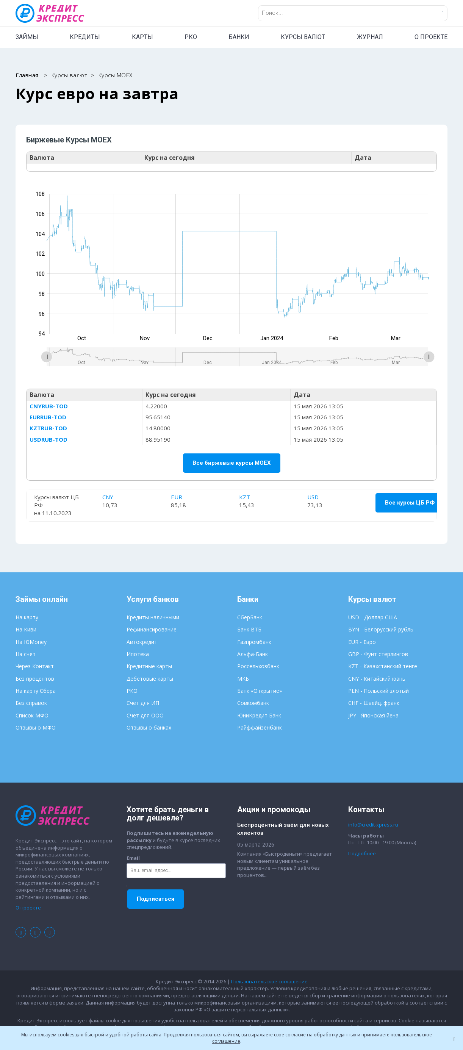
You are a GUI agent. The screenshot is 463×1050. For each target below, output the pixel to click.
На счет (26, 654)
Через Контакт (35, 666)
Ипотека (138, 654)
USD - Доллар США (372, 617)
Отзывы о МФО (36, 727)
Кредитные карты (149, 666)
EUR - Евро (362, 642)
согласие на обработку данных (320, 1034)
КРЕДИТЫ (85, 37)
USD (312, 497)
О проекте (28, 908)
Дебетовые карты (150, 679)
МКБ (243, 679)
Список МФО (32, 715)
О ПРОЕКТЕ (431, 37)
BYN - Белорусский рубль (380, 630)
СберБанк (249, 617)
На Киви (26, 630)
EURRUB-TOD (48, 417)
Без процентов (35, 679)
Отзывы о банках (149, 727)
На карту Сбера (36, 691)
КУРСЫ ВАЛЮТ (303, 37)
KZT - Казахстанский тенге (382, 666)
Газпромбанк (254, 642)
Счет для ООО (145, 715)
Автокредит (142, 642)
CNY (108, 497)
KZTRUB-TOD (49, 428)
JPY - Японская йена (373, 715)
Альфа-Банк (252, 654)
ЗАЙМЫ (27, 37)
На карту (27, 617)
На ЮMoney (31, 642)
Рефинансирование (152, 630)
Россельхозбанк (258, 666)
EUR (176, 497)
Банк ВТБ (249, 630)
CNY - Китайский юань (376, 679)
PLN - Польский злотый (378, 691)
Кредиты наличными (153, 617)
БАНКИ (238, 37)
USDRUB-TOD (49, 439)
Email (133, 858)
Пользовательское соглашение (269, 981)
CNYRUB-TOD (49, 406)
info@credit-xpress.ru (373, 825)
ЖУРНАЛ (370, 37)
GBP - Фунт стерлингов (378, 654)
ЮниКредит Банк (259, 715)
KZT (244, 497)
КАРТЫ (142, 37)
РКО (191, 37)
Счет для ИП (143, 703)
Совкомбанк (253, 703)
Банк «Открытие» (259, 691)
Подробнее (362, 853)
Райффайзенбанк (259, 727)
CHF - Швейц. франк (373, 703)
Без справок (31, 703)
